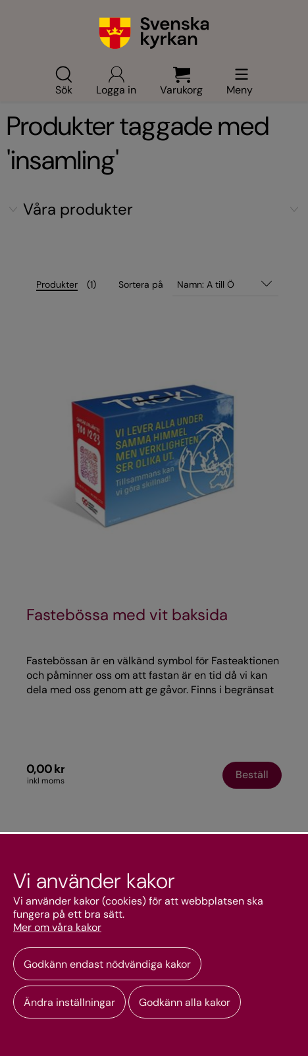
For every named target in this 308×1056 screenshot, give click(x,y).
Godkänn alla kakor (184, 1002)
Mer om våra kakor (57, 927)
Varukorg (181, 80)
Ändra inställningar (69, 1002)
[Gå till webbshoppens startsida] (154, 33)
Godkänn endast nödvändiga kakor (107, 964)
